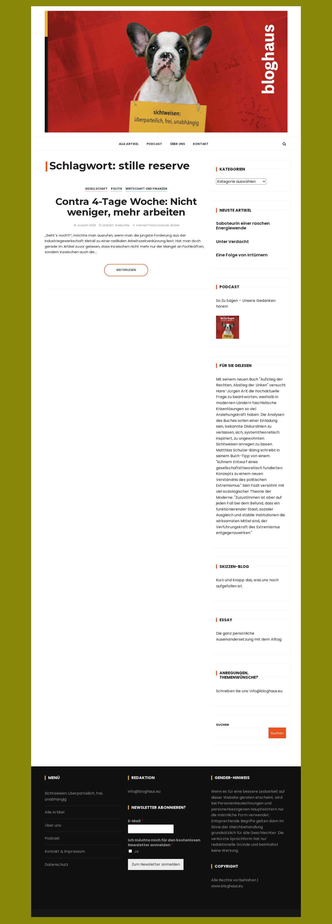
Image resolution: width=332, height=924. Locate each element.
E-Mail (135, 821)
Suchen (222, 725)
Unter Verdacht (232, 241)
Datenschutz (56, 864)
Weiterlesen (126, 270)
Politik (116, 189)
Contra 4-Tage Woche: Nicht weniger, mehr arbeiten (126, 206)
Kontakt (200, 144)
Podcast (154, 144)
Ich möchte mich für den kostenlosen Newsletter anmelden (164, 843)
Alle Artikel (129, 144)
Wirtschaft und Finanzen (146, 189)
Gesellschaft (96, 189)
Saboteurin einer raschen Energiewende (243, 225)
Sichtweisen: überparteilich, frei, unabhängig (74, 796)
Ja (136, 851)
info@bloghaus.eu (265, 691)
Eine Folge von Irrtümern (242, 255)
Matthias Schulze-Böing (161, 225)
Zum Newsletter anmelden (156, 864)
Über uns (177, 144)
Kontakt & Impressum (65, 851)
